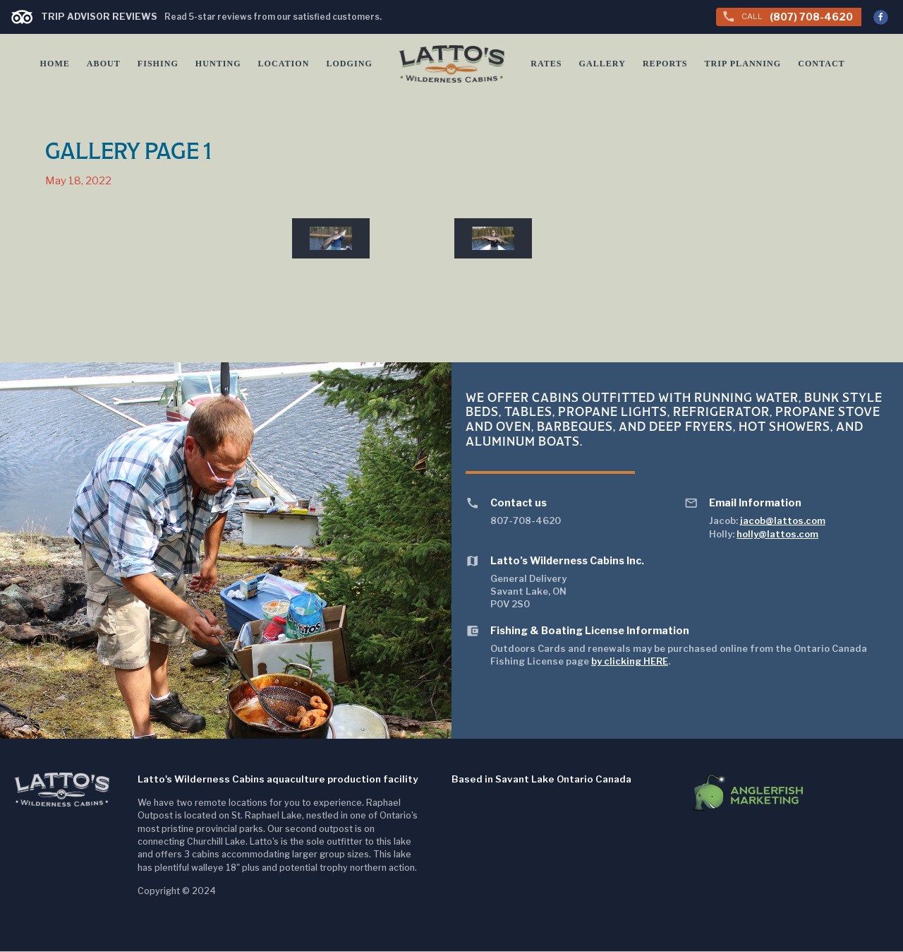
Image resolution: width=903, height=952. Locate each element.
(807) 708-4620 (787, 17)
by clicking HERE (629, 661)
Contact (821, 64)
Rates (547, 64)
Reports (665, 64)
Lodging (348, 64)
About (104, 64)
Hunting (218, 64)
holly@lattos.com (777, 534)
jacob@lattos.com (782, 521)
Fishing (158, 64)
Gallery (603, 64)
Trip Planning (743, 64)
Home (55, 64)
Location (282, 64)
